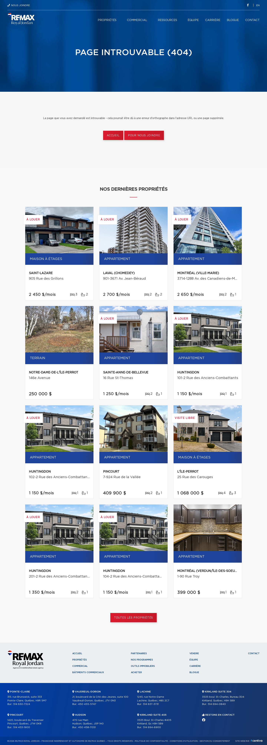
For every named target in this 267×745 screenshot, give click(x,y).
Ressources (167, 20)
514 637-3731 (151, 704)
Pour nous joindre (144, 135)
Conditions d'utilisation (184, 741)
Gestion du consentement (215, 741)
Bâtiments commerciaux (88, 672)
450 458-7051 (87, 727)
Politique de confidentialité (151, 741)
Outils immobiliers (143, 666)
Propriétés (107, 20)
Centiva (257, 740)
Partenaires (139, 653)
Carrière (212, 20)
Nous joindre (20, 5)
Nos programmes (142, 660)
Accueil (113, 135)
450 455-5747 (87, 704)
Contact (252, 20)
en (258, 5)
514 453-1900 (21, 727)
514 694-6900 (152, 727)
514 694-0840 (217, 704)
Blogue (233, 20)
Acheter (136, 672)
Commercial (137, 20)
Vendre (194, 653)
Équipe (193, 20)
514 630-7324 (21, 704)
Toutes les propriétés (133, 618)
